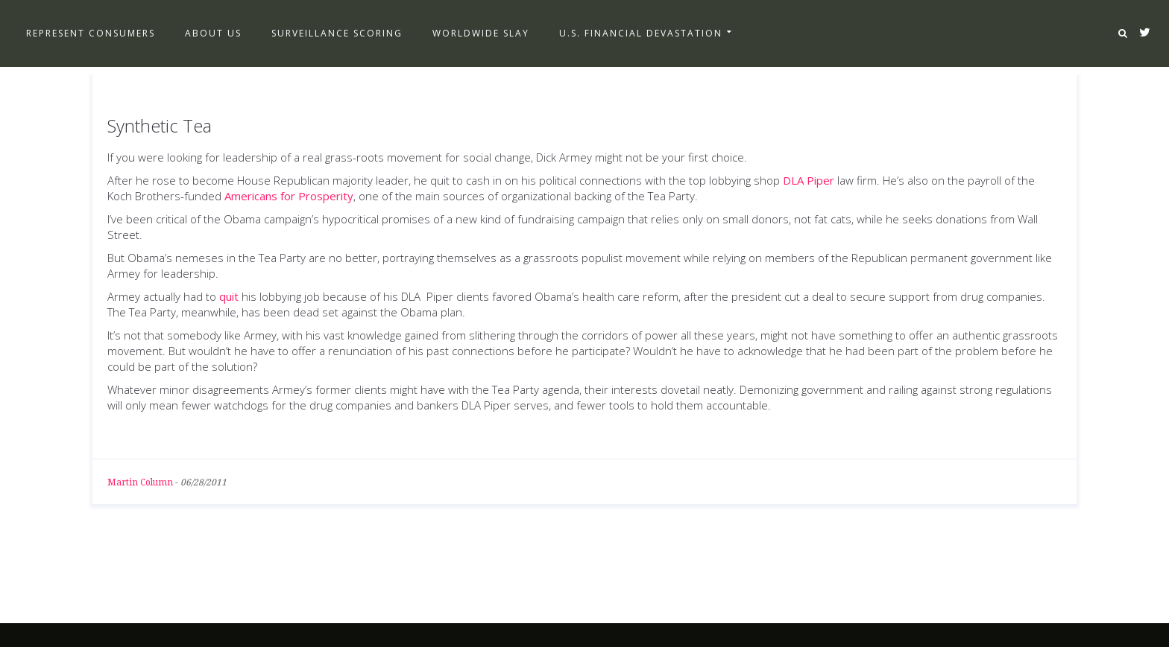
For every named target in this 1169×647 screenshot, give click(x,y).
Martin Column (140, 482)
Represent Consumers (90, 33)
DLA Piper (808, 180)
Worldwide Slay (480, 33)
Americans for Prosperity (288, 195)
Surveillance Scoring (337, 33)
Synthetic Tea (159, 125)
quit (229, 296)
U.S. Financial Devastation (640, 33)
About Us (213, 33)
